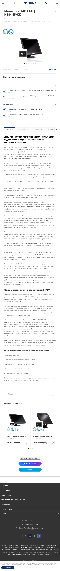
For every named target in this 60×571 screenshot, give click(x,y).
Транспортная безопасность (13, 516)
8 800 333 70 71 (30, 537)
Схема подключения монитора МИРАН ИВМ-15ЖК (26, 114)
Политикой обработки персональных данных (41, 564)
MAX (39, 552)
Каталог (4, 502)
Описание (10, 129)
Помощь (4, 530)
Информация (6, 525)
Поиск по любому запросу (30, 482)
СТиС (16, 327)
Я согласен (8, 567)
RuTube (30, 552)
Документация (52, 129)
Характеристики (23, 129)
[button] (24, 63)
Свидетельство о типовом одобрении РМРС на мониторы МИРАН (32, 90)
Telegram (25, 552)
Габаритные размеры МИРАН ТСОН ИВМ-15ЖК (25, 109)
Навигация (5, 506)
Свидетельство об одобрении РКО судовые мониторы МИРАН (31, 96)
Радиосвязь (6, 511)
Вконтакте (21, 552)
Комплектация (37, 129)
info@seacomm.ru (31, 540)
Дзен (35, 552)
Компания (5, 520)
